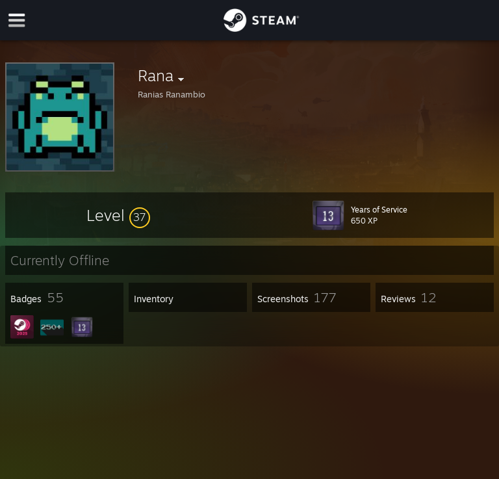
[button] (118, 215)
